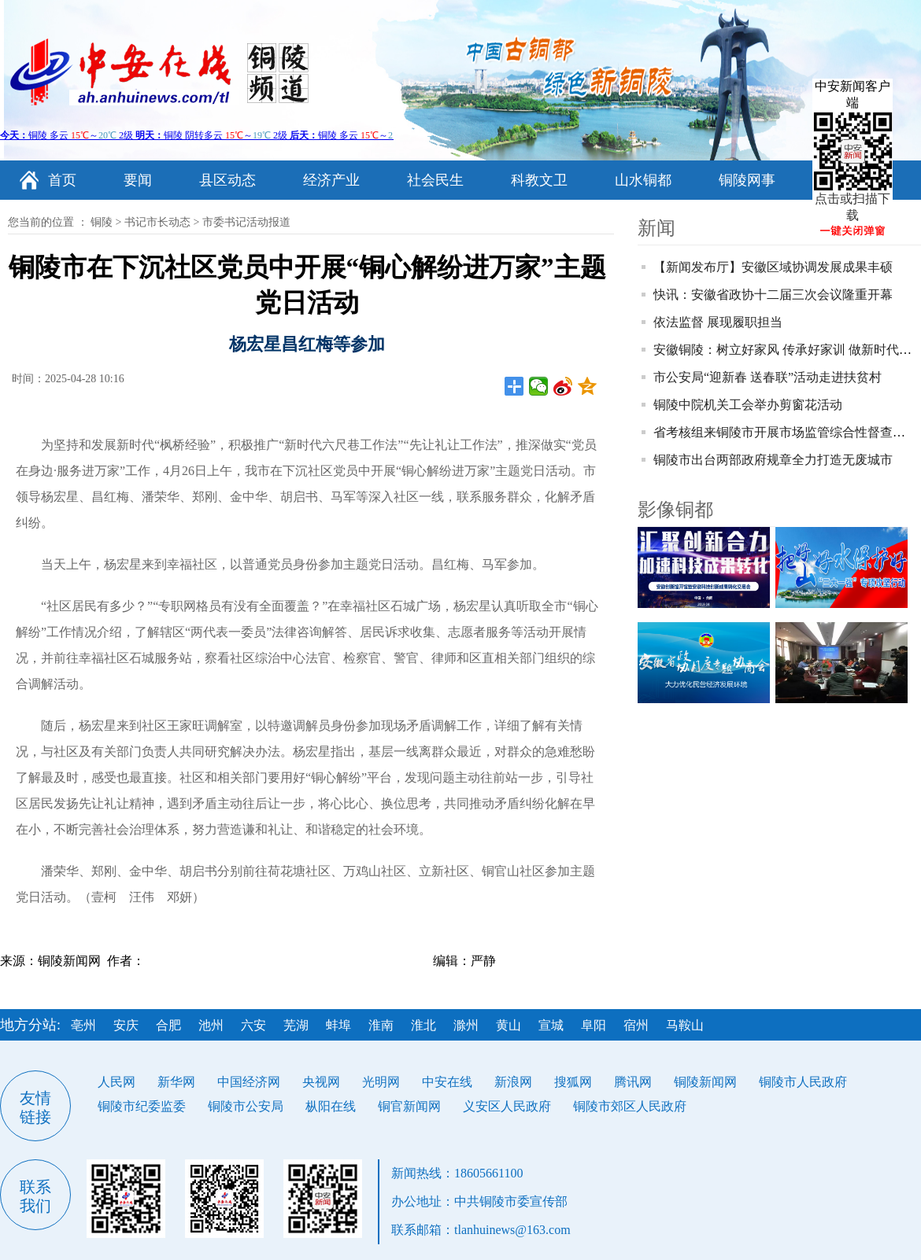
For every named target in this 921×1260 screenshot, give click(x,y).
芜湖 (296, 1025)
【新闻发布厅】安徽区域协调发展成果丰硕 (773, 267)
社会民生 (435, 180)
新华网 (176, 1082)
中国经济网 (248, 1082)
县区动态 (227, 180)
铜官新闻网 (409, 1106)
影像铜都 (675, 509)
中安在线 (447, 1082)
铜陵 (102, 222)
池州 (211, 1025)
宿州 (636, 1025)
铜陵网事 (747, 180)
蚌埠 (338, 1025)
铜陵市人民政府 (803, 1082)
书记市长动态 (157, 222)
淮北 (423, 1025)
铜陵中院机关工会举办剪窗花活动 (747, 404)
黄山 (508, 1025)
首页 (62, 180)
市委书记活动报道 (246, 222)
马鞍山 (685, 1025)
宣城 (551, 1025)
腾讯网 (633, 1082)
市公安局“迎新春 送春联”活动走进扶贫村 (767, 377)
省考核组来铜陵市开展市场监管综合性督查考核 (785, 432)
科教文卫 (539, 180)
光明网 (381, 1082)
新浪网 (513, 1082)
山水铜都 (643, 180)
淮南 (381, 1025)
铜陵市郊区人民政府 (629, 1106)
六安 (253, 1025)
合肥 (168, 1025)
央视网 (321, 1082)
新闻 (656, 228)
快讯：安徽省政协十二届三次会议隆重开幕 (773, 294)
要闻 (138, 180)
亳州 (83, 1025)
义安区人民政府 (507, 1106)
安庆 (126, 1025)
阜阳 (593, 1025)
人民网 (116, 1082)
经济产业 (331, 180)
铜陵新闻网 (705, 1082)
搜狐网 (573, 1082)
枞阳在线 (330, 1106)
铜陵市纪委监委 (142, 1106)
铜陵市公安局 (245, 1106)
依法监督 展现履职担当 (717, 322)
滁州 (466, 1025)
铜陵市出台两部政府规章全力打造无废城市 (773, 459)
